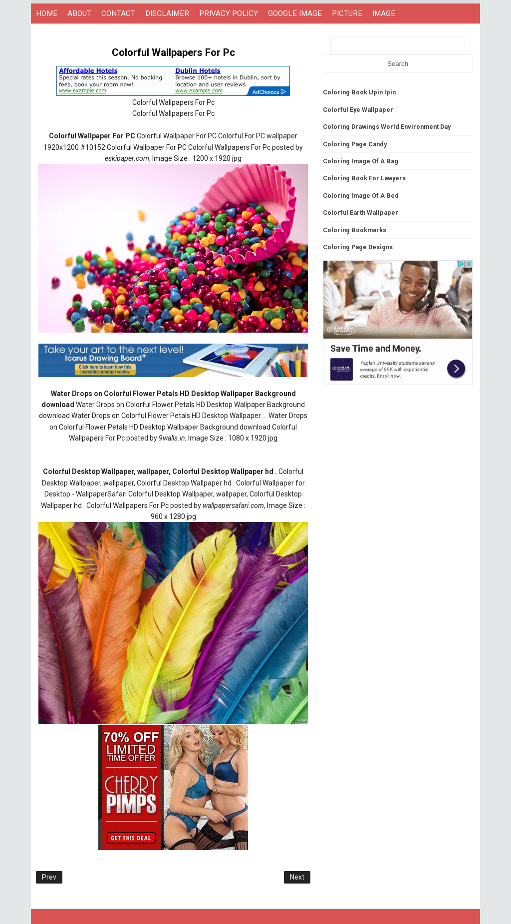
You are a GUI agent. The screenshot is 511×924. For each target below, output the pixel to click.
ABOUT (79, 13)
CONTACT (118, 13)
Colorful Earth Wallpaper (360, 212)
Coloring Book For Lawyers (364, 178)
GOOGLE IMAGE (295, 13)
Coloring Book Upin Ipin (359, 92)
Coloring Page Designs (358, 247)
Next (297, 877)
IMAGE (383, 13)
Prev (49, 877)
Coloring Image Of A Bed (361, 195)
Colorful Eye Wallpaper (358, 109)
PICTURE (347, 13)
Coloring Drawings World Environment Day (387, 126)
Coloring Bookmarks (354, 230)
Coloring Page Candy (355, 144)
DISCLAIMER (167, 13)
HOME (46, 13)
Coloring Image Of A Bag (360, 161)
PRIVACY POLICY (228, 13)
